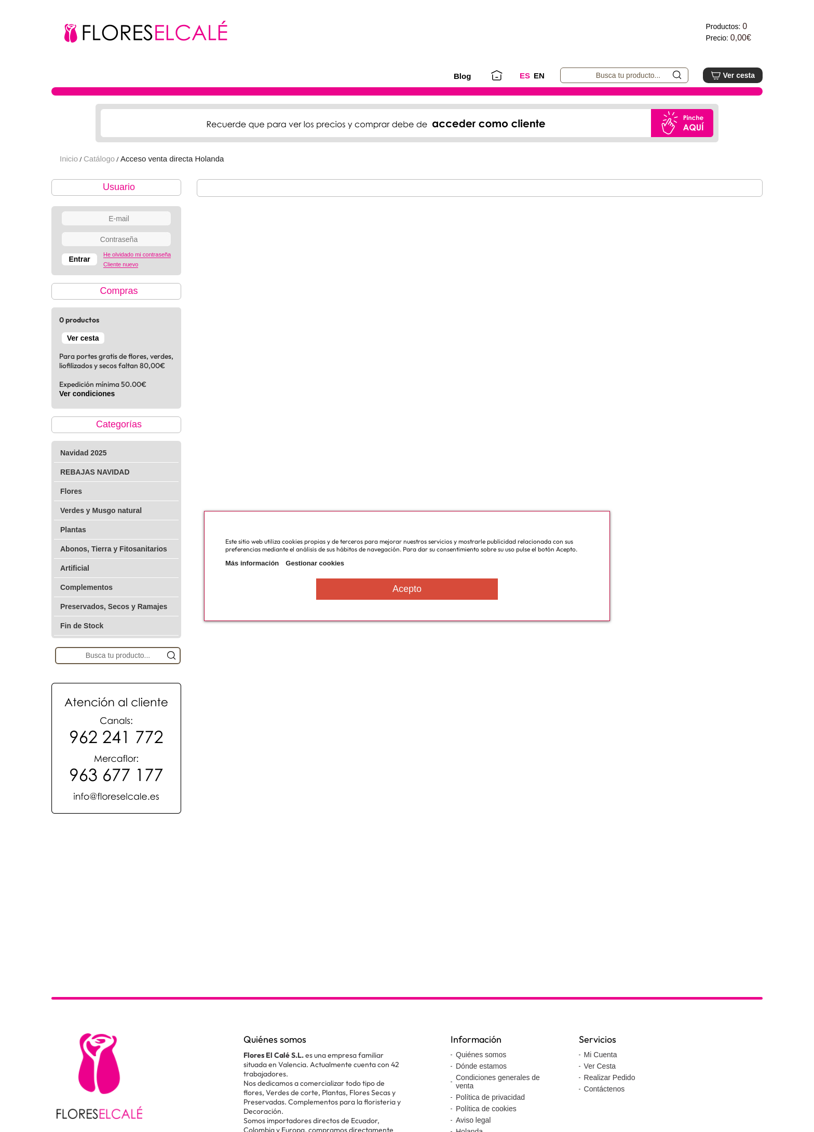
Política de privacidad (490, 1097)
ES (525, 75)
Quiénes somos (481, 1054)
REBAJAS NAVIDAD (95, 472)
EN (539, 75)
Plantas (73, 529)
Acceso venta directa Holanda (172, 158)
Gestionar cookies (315, 563)
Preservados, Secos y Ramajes (113, 606)
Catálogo (99, 158)
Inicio (69, 158)
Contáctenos (604, 1089)
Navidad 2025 (83, 453)
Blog (462, 76)
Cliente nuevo (120, 264)
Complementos (86, 587)
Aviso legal (473, 1120)
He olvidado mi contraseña (137, 254)
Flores (71, 491)
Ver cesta (733, 75)
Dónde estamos (481, 1066)
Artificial (74, 568)
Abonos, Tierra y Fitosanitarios (113, 549)
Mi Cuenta (600, 1054)
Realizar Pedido (609, 1077)
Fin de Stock (81, 626)
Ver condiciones (87, 393)
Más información (252, 563)
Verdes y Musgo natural (101, 510)
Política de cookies (486, 1108)
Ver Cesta (600, 1066)
